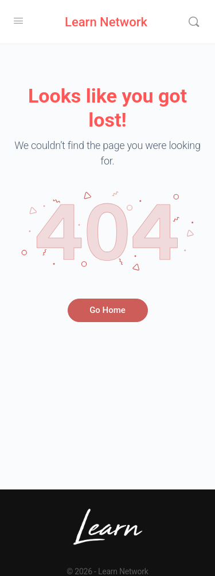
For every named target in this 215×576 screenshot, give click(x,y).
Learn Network (106, 22)
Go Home (107, 310)
